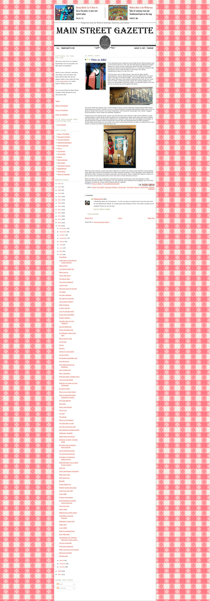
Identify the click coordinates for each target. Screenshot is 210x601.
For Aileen (62, 292)
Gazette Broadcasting (64, 142)
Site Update (61, 163)
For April (62, 413)
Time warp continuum (66, 546)
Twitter (57, 101)
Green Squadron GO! (66, 330)
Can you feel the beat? (66, 311)
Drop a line (63, 81)
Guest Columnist (62, 145)
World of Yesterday (151, 188)
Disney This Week (98, 187)
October (62, 235)
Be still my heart (64, 388)
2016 (59, 203)
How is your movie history (67, 392)
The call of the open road (67, 426)
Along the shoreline (65, 553)
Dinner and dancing (65, 407)
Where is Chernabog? (66, 420)
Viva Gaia (62, 404)
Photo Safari (61, 154)
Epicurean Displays (111, 187)
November (63, 232)
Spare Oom (63, 524)
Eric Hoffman (61, 125)
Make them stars (64, 474)
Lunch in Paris (64, 355)
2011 (59, 219)
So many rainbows (65, 295)
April (61, 254)
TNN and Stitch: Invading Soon (69, 376)
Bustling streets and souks (67, 487)
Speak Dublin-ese (65, 484)
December (63, 228)
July (61, 245)
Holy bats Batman (65, 400)
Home (120, 218)
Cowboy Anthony (64, 318)
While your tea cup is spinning (69, 549)
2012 (59, 216)
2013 (59, 213)
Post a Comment (93, 214)
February (62, 563)
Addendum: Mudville (66, 433)
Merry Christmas (64, 373)
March (61, 560)
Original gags (63, 556)
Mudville (62, 481)
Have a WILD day (65, 370)
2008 (59, 571)
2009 (59, 226)
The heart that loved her (67, 454)
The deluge (63, 417)
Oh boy (61, 345)
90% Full (62, 468)
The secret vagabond (66, 282)
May (61, 251)
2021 (59, 187)
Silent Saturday (62, 160)
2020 (59, 190)
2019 (59, 193)
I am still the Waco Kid (66, 269)
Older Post (151, 218)
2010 (59, 222)
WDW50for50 (61, 168)
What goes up (63, 272)
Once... (59, 148)
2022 (59, 183)
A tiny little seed (64, 534)
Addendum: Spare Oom (67, 521)
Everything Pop (64, 361)
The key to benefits (65, 543)
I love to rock (63, 285)
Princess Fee (98, 199)
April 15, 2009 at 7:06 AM (102, 209)
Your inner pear (64, 506)
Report (59, 157)
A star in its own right (66, 491)
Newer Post (89, 218)
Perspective (122, 187)
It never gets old (64, 308)
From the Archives (63, 139)
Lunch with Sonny (65, 275)
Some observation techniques (69, 471)
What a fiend (63, 266)
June (61, 248)
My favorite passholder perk (68, 358)
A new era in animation (66, 314)
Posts (60, 584)
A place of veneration (66, 497)
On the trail (62, 342)
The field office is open (66, 423)
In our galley (63, 528)
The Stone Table (64, 279)
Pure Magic (63, 257)
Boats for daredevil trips (67, 531)
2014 (59, 209)
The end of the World (66, 380)
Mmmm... (62, 348)
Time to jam (63, 410)
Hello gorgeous (64, 305)
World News (144, 187)
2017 (59, 200)
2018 (59, 196)
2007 (59, 574)
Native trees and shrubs (67, 436)
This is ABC (63, 494)
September (63, 238)
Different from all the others (68, 512)
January (62, 567)
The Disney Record (133, 187)
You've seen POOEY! (66, 301)
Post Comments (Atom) (101, 222)
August (61, 241)
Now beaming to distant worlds (69, 430)
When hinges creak (65, 338)
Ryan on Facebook (61, 110)
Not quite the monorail (66, 298)
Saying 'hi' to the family (66, 351)
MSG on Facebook (61, 105)
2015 (59, 206)
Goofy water (63, 509)
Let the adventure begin (67, 450)
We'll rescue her (64, 478)
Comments (61, 588)
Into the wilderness (65, 326)
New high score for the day (68, 288)
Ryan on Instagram (61, 114)
